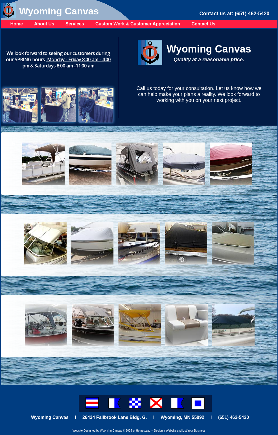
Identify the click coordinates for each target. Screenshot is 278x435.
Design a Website (165, 430)
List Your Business (193, 430)
